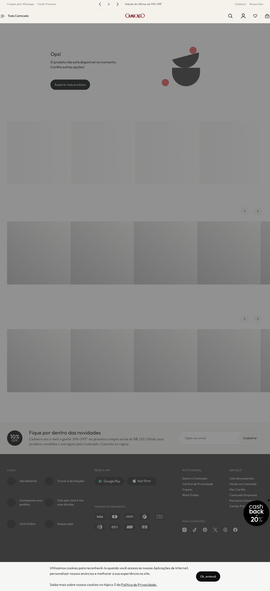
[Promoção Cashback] (249, 513)
